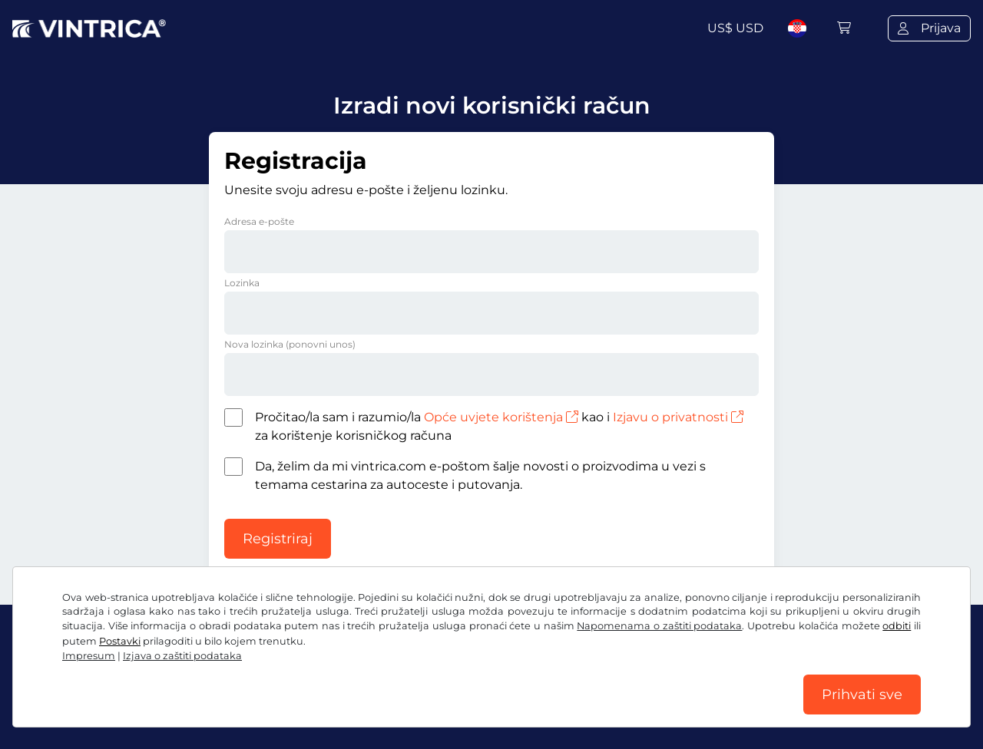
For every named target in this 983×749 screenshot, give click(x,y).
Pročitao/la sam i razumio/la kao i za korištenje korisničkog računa (499, 426)
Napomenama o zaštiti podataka (659, 626)
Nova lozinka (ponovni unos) (290, 344)
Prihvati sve (862, 694)
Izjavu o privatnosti (678, 417)
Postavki (120, 641)
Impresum (88, 656)
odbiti (896, 626)
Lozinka (242, 283)
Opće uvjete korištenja (501, 417)
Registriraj (278, 538)
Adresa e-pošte (259, 221)
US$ (735, 28)
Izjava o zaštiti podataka (182, 656)
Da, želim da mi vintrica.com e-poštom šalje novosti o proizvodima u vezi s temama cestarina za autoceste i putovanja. (480, 475)
